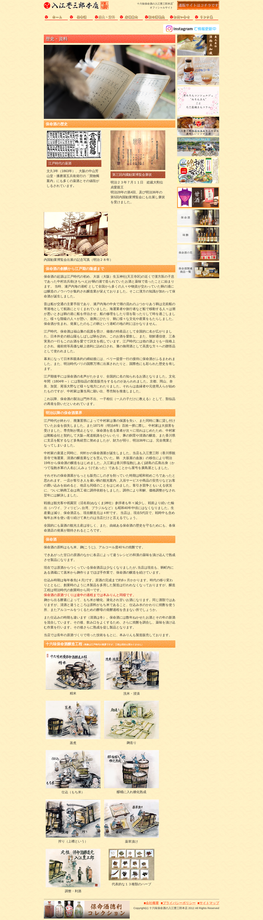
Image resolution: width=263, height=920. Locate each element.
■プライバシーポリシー (178, 903)
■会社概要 (151, 903)
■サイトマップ (208, 903)
